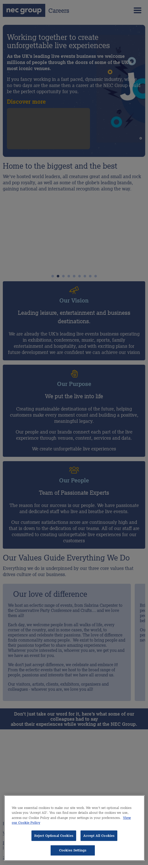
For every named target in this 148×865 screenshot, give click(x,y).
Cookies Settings (72, 850)
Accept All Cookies (99, 836)
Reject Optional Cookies (53, 836)
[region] (74, 828)
